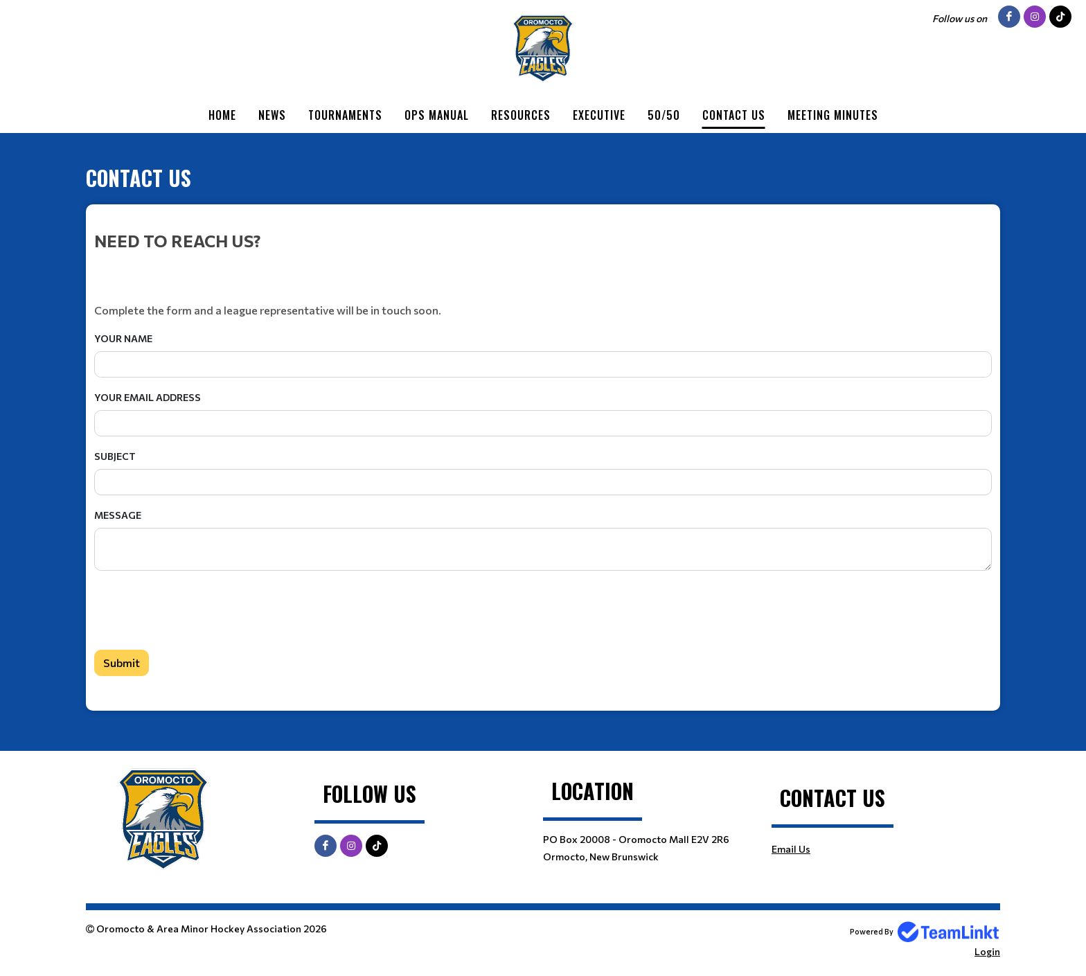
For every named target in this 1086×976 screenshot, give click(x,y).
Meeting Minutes (832, 115)
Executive (599, 115)
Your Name (123, 338)
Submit (121, 662)
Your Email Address (147, 397)
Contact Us (733, 115)
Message (117, 515)
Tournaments (345, 115)
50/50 (664, 115)
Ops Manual (436, 115)
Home (222, 115)
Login (987, 951)
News (272, 115)
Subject (115, 456)
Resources (521, 115)
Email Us (791, 849)
